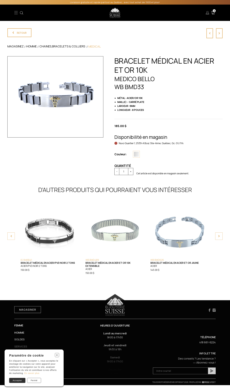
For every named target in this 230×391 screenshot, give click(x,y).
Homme (87, 12)
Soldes (99, 12)
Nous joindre (183, 12)
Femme (74, 12)
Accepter (17, 380)
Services (149, 12)
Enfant (62, 12)
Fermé (34, 380)
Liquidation (133, 12)
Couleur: (120, 154)
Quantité (122, 166)
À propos (165, 12)
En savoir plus (31, 373)
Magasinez (15, 46)
